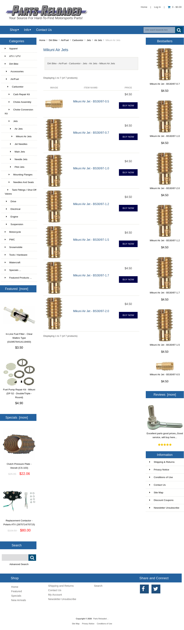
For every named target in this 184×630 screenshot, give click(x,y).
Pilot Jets (14, 167)
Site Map (156, 492)
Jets (89, 40)
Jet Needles (16, 144)
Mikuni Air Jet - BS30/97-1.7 (91, 275)
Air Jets (98, 40)
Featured (16, 591)
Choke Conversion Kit (19, 111)
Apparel (11, 48)
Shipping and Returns (61, 585)
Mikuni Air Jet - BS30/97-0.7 (91, 132)
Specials (16, 595)
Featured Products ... (18, 277)
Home (144, 7)
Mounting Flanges (19, 174)
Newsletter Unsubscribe (164, 507)
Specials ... (13, 270)
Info (26, 30)
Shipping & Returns (162, 462)
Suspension (14, 224)
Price (128, 87)
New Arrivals (18, 600)
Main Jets (15, 151)
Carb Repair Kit (17, 94)
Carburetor (77, 40)
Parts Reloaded (100, 619)
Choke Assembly (18, 102)
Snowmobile (13, 247)
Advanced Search (18, 564)
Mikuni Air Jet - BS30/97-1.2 (91, 204)
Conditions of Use (161, 477)
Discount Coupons (161, 500)
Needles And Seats (19, 182)
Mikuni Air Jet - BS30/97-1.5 (91, 239)
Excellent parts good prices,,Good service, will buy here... (165, 434)
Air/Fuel (65, 40)
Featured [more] (16, 289)
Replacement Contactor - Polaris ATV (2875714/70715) (19, 521)
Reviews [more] (165, 394)
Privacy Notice (159, 469)
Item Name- (91, 87)
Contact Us (44, 30)
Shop (13, 30)
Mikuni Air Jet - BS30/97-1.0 (91, 168)
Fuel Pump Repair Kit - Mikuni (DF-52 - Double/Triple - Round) (19, 392)
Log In (157, 7)
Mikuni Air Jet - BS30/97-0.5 (91, 101)
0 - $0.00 (175, 7)
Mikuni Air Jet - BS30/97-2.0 (91, 311)
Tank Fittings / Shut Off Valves (20, 192)
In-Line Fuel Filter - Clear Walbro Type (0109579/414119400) (19, 336)
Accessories (14, 71)
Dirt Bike (53, 40)
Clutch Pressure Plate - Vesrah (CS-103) (19, 464)
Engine (11, 216)
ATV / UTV (13, 56)
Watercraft (12, 262)
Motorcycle (13, 232)
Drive (10, 201)
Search (17, 545)
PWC (10, 239)
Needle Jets (16, 159)
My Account (55, 594)
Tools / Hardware (16, 254)
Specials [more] (16, 417)
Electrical (12, 209)
